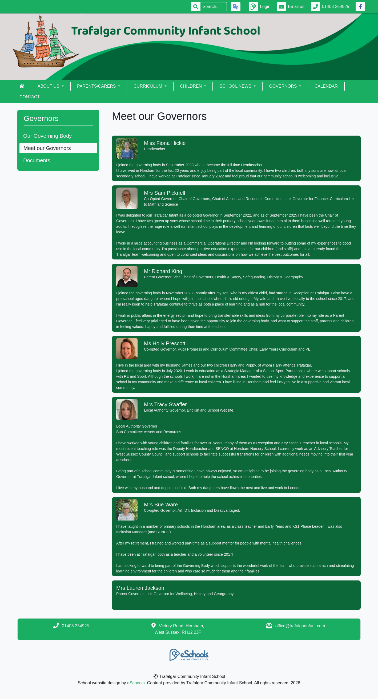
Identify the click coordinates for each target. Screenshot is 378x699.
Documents (36, 160)
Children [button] (191, 86)
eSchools (136, 683)
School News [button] (235, 86)
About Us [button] (49, 86)
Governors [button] (283, 86)
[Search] (213, 6)
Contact (29, 97)
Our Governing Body (47, 136)
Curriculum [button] (148, 86)
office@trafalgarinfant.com (300, 626)
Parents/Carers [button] (97, 86)
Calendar (326, 86)
